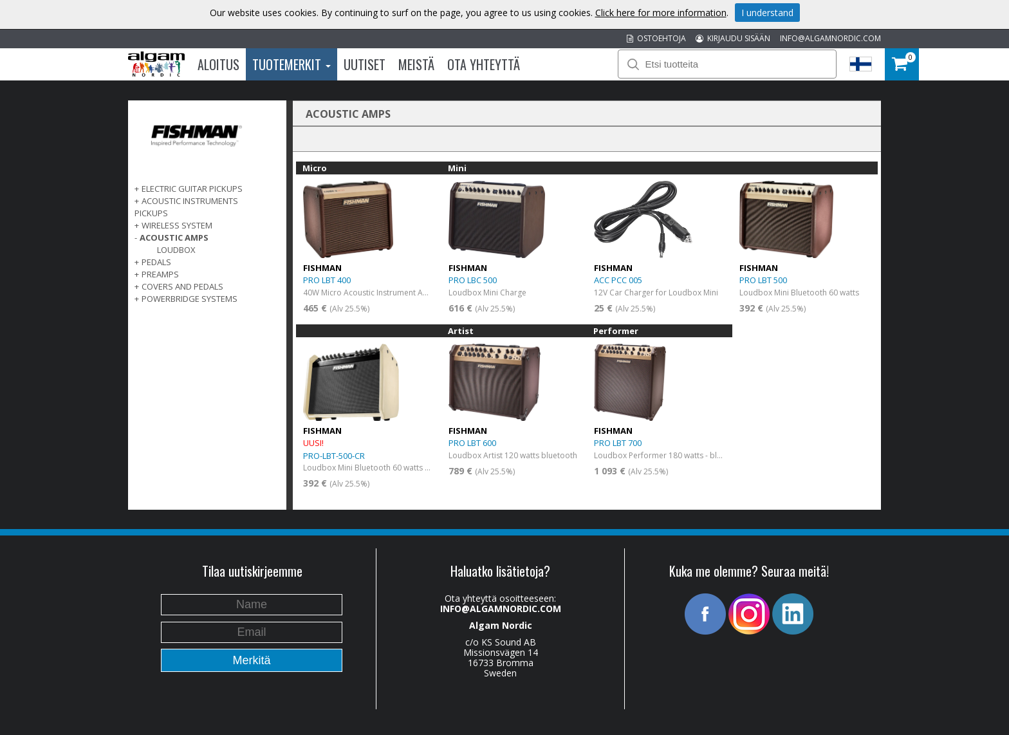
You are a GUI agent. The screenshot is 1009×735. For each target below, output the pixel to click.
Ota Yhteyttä (483, 64)
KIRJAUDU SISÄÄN (733, 38)
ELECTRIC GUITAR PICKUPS (192, 188)
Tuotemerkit (291, 64)
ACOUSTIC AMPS (174, 237)
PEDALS (156, 262)
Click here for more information (661, 12)
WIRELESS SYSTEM (177, 225)
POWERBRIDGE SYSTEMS (189, 298)
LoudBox (176, 250)
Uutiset (364, 64)
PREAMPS (160, 274)
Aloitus (218, 64)
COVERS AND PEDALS (182, 286)
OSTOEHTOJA (656, 38)
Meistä (416, 64)
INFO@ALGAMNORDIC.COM (830, 38)
